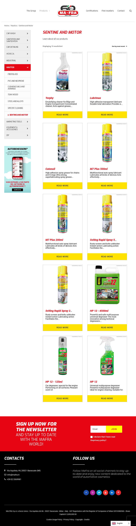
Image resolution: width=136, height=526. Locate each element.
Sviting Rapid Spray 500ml (105, 239)
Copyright (79, 520)
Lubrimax (95, 98)
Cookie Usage (51, 520)
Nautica (14, 26)
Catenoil (50, 168)
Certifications (92, 10)
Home (6, 26)
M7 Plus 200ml (54, 239)
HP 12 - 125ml (54, 381)
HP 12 (93, 381)
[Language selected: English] (121, 523)
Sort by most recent (118, 46)
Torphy (50, 98)
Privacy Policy (68, 520)
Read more (63, 115)
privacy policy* (99, 440)
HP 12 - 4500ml (99, 310)
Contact (121, 10)
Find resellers (108, 10)
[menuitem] (31, 11)
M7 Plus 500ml (99, 168)
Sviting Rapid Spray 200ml (61, 310)
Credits (87, 520)
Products (45, 10)
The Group (31, 10)
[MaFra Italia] (68, 11)
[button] (130, 11)
